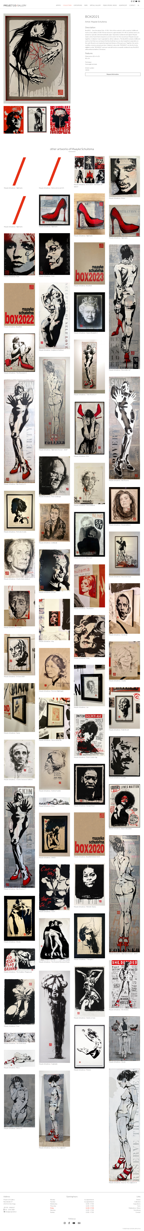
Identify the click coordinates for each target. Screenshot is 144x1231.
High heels (19, 188)
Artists (138, 1199)
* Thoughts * (90, 959)
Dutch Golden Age (91, 757)
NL (138, 5)
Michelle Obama (91, 907)
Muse (53, 806)
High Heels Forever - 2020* (59, 450)
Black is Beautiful (126, 828)
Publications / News (110, 5)
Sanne (18, 733)
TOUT (53, 911)
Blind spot (89, 558)
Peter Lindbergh (56, 496)
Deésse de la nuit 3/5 (57, 188)
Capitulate (54, 1064)
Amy (52, 641)
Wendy (18, 942)
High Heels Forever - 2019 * (129, 953)
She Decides (125, 1009)
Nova (18, 1067)
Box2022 (19, 327)
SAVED (53, 857)
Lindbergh (54, 543)
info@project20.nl (11, 1212)
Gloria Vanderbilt (56, 740)
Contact (132, 5)
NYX (87, 456)
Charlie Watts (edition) (23, 579)
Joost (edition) (90, 505)
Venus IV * (19, 1128)
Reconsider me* (126, 370)
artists (58, 5)
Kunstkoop (123, 5)
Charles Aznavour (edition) (24, 779)
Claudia (123, 681)
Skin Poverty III (21, 484)
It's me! (53, 592)
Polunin (88, 1070)
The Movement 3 (21, 373)
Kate (17, 276)
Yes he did (124, 635)
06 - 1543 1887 (10, 1209)
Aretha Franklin (56, 791)
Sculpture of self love (57, 350)
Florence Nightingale (57, 691)
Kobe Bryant (125, 730)
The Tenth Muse (21, 1043)
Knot (17, 1026)
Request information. (113, 74)
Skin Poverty (125, 480)
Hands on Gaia (90, 1018)
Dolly (88, 658)
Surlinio (138, 1228)
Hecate (123, 1062)
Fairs (86, 5)
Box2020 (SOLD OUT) (93, 857)
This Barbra (90, 608)
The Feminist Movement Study (60, 962)
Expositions (78, 5)
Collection (67, 5)
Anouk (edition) (125, 525)
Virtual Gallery (95, 5)
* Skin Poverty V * (91, 394)
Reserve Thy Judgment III (129, 1182)
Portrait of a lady (21, 532)
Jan (87, 707)
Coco (52, 276)
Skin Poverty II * (21, 889)
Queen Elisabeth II (92, 333)
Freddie (123, 777)
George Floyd (90, 806)
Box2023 (89, 285)
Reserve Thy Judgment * (58, 1148)
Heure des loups (126, 576)
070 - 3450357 (10, 1207)
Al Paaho (19, 627)
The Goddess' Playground (24, 972)
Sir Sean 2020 (20, 676)
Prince (123, 198)
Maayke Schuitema (99, 21)
